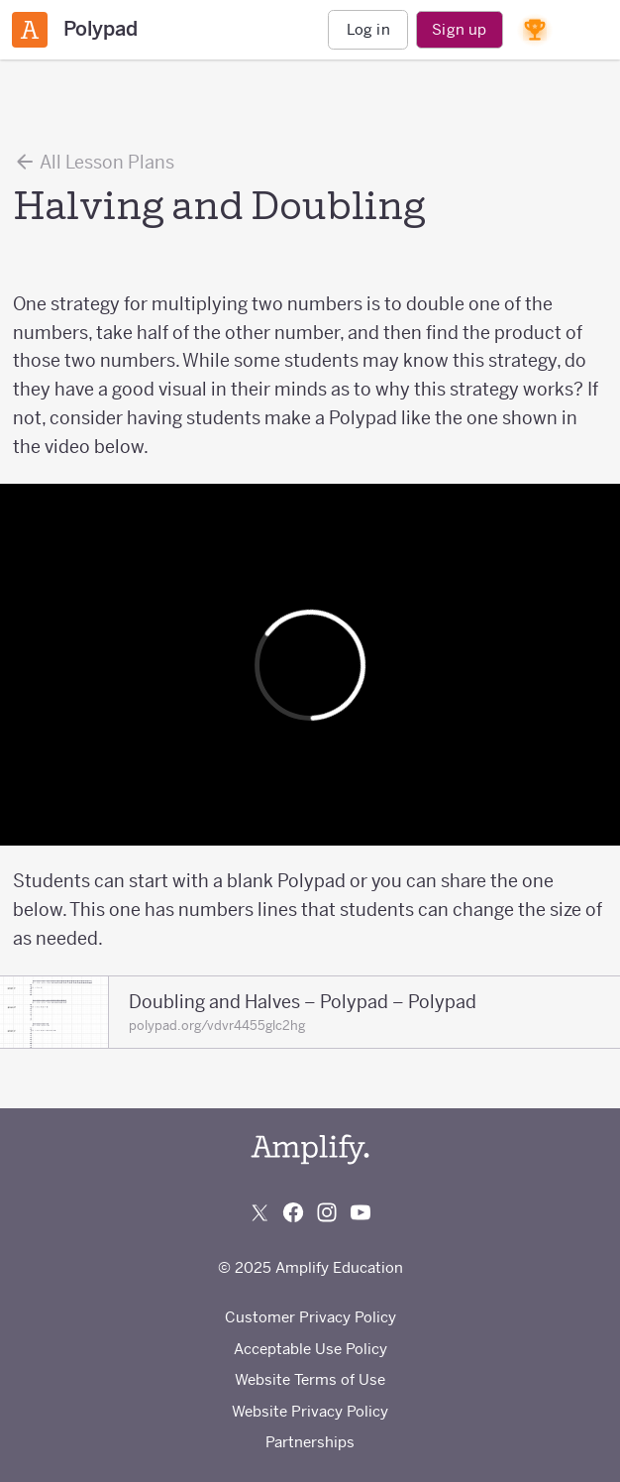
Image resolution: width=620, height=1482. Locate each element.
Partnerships (310, 1441)
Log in (368, 29)
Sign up (459, 29)
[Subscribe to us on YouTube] (360, 1212)
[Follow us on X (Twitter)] (259, 1212)
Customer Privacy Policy (310, 1317)
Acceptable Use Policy (310, 1348)
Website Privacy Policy (310, 1411)
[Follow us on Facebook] (293, 1212)
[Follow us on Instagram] (327, 1212)
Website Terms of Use (310, 1379)
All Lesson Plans (93, 161)
